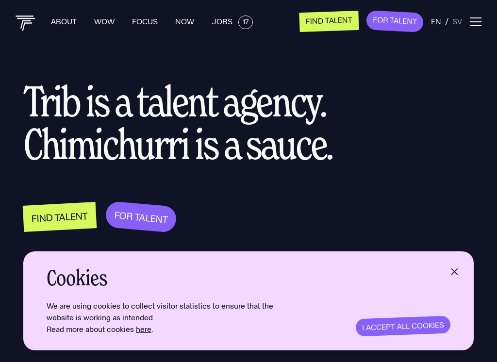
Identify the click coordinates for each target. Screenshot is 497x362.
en (436, 21)
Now (185, 21)
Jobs (232, 21)
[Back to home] (25, 23)
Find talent (329, 20)
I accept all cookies (403, 326)
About (65, 21)
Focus (146, 21)
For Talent (395, 20)
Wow (105, 21)
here (143, 328)
